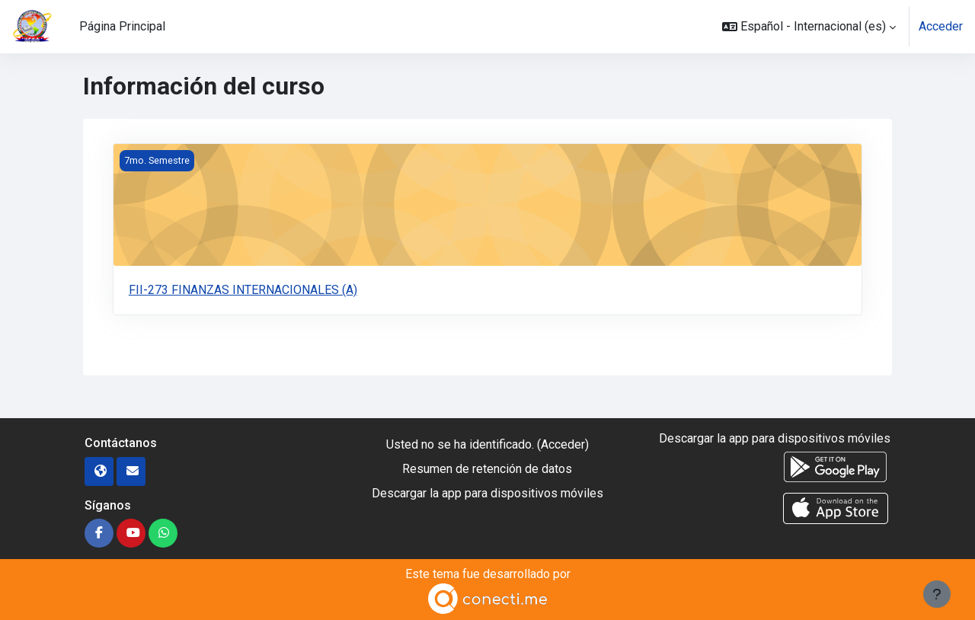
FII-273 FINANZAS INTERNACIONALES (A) (243, 290)
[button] (809, 26)
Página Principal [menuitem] (122, 26)
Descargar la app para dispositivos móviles (487, 493)
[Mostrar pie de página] (937, 594)
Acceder (941, 26)
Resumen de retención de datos (487, 469)
